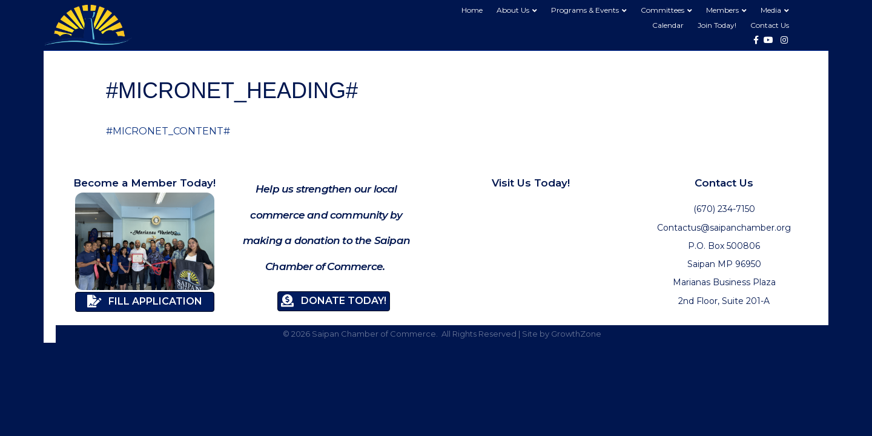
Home (472, 10)
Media (771, 10)
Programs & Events (585, 10)
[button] (144, 302)
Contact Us (769, 25)
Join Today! (717, 25)
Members (722, 10)
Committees (662, 10)
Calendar (668, 25)
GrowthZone (576, 334)
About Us (513, 10)
